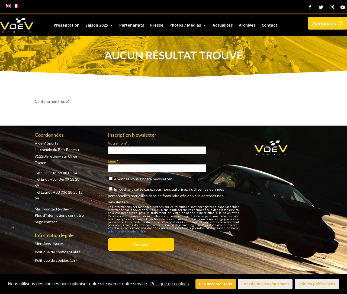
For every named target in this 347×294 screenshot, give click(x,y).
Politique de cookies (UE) (56, 260)
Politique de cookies (169, 284)
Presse (156, 25)
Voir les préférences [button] (316, 284)
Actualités (223, 25)
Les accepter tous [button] (215, 284)
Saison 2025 (96, 25)
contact (50, 221)
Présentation (66, 25)
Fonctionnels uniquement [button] (265, 284)
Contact (269, 25)
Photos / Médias (185, 25)
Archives (247, 25)
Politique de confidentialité (58, 252)
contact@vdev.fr (58, 209)
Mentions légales (49, 243)
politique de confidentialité (127, 231)
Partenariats (131, 25)
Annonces (324, 23)
